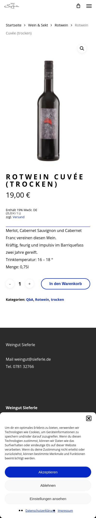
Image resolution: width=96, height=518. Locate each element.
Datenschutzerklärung (40, 511)
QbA (29, 299)
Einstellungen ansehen (48, 499)
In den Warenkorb (65, 284)
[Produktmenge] (19, 283)
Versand (19, 217)
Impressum (65, 511)
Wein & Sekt (38, 25)
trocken (57, 299)
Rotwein (61, 25)
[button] (88, 418)
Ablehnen (47, 485)
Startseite (13, 25)
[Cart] (78, 6)
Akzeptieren (47, 472)
